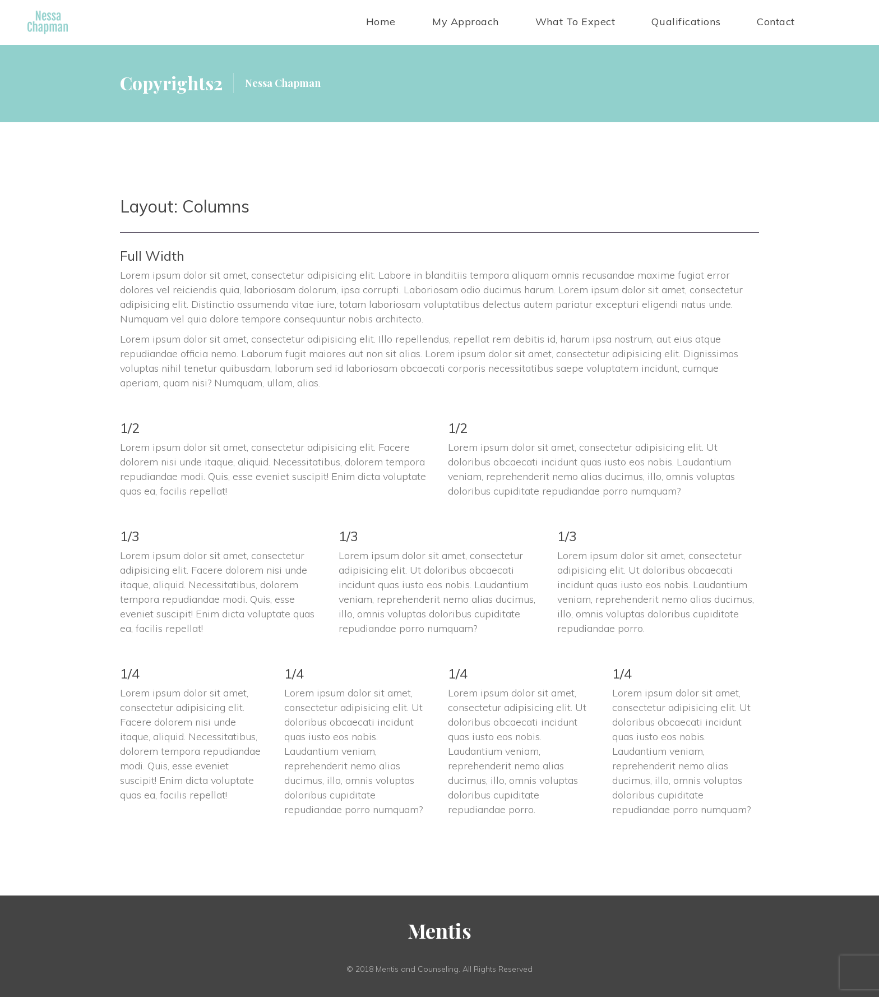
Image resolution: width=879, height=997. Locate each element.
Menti (439, 931)
